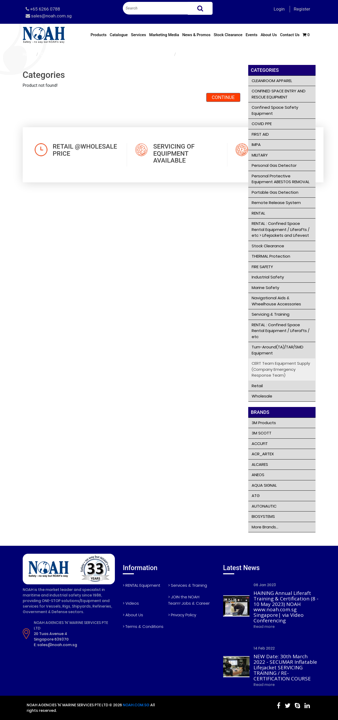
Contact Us (289, 34)
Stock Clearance (228, 34)
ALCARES (260, 464)
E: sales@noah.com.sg (55, 644)
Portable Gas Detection (275, 192)
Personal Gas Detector (274, 165)
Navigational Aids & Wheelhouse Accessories (276, 301)
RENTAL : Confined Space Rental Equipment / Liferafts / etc (280, 330)
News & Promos (196, 34)
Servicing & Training (270, 314)
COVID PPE (262, 123)
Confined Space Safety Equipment (275, 110)
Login (279, 9)
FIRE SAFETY (262, 266)
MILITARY (260, 155)
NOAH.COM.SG (136, 705)
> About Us (133, 615)
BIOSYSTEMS (263, 516)
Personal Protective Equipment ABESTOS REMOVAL (280, 179)
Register (302, 9)
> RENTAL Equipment (141, 585)
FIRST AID (260, 134)
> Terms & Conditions (143, 626)
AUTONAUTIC (264, 506)
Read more (264, 626)
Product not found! (195, 54)
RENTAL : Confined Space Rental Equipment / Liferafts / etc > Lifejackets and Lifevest (280, 229)
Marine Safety (265, 287)
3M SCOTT (261, 433)
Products (99, 34)
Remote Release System (276, 202)
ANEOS (258, 474)
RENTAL (258, 213)
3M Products (264, 422)
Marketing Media (164, 34)
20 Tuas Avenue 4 (50, 633)
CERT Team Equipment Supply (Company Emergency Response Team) (106, 54)
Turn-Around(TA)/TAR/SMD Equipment (277, 350)
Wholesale (262, 396)
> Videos (131, 603)
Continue (223, 97)
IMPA (256, 144)
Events (251, 34)
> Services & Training (187, 585)
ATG (256, 495)
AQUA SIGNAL (264, 485)
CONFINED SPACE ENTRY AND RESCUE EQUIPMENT (279, 94)
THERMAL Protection (271, 256)
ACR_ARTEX (263, 454)
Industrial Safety (268, 277)
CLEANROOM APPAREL (272, 80)
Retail (257, 386)
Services (138, 34)
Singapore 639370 (51, 639)
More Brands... (265, 527)
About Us (269, 34)
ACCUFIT (260, 443)
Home (28, 54)
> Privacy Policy (182, 615)
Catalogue (119, 34)
